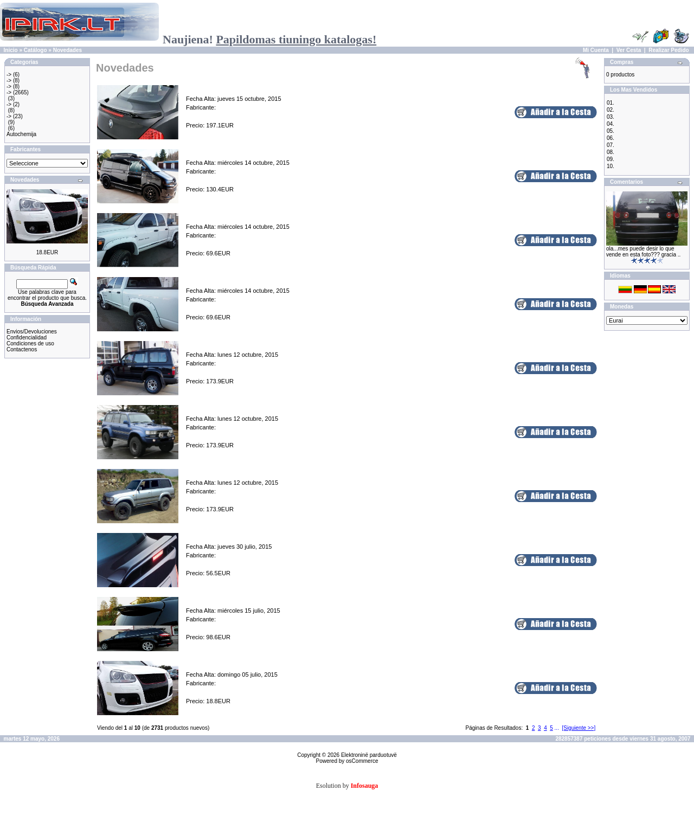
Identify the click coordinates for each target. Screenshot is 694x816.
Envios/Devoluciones (32, 332)
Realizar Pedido (668, 50)
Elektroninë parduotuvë (369, 755)
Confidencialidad (27, 337)
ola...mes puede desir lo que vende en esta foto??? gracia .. (643, 252)
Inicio (11, 50)
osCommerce (362, 761)
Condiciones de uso (30, 343)
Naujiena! (269, 39)
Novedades (67, 50)
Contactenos (22, 349)
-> (9, 75)
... (557, 728)
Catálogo (35, 50)
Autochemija (21, 134)
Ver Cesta (628, 50)
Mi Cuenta (596, 50)
